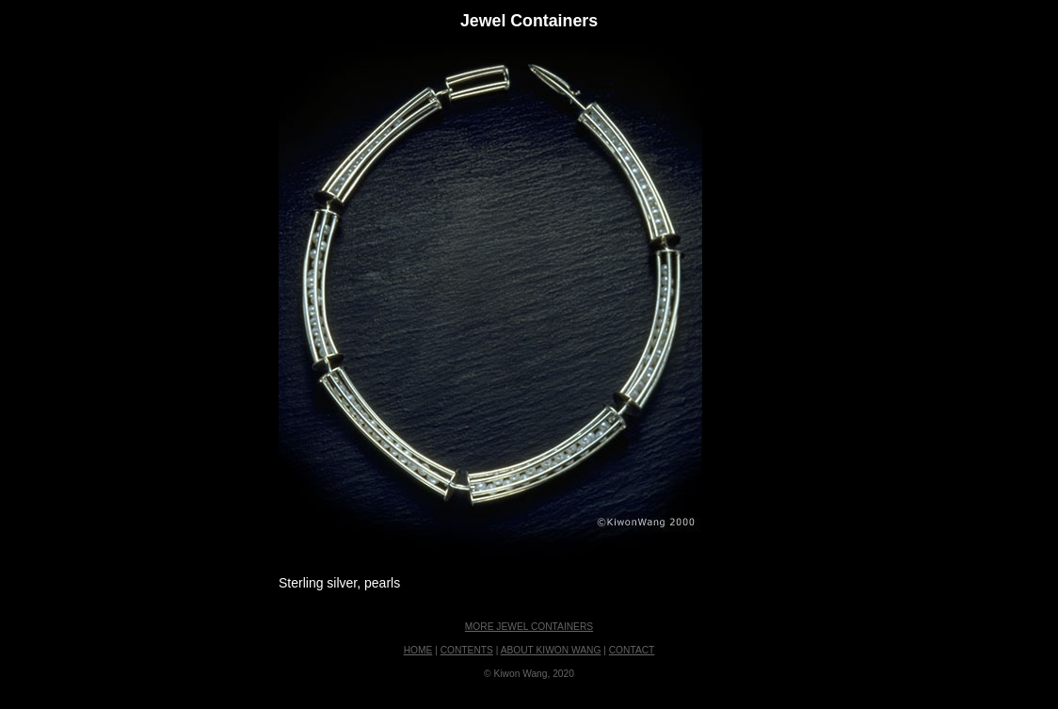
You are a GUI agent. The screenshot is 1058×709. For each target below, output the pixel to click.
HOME (418, 650)
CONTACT (632, 650)
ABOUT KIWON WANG (551, 650)
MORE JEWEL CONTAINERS (529, 626)
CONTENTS (467, 650)
